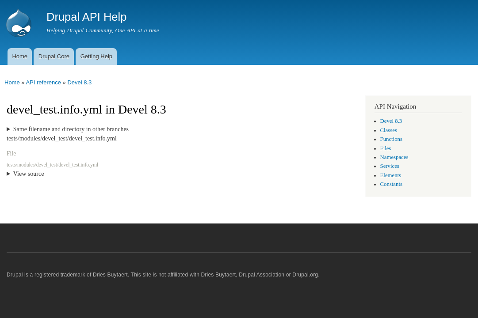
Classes (388, 130)
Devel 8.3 (79, 82)
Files (385, 148)
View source (28, 173)
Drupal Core (53, 56)
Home (19, 56)
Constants (391, 184)
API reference (43, 82)
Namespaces (394, 157)
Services (389, 166)
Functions (391, 139)
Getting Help (96, 56)
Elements (391, 175)
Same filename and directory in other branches (71, 129)
